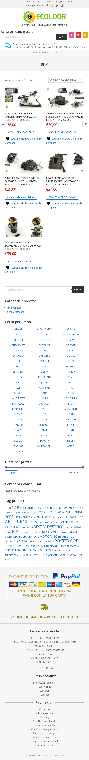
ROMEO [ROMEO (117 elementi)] (64, 546)
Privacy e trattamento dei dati (44, 741)
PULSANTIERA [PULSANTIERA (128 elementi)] (13, 546)
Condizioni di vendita (45, 725)
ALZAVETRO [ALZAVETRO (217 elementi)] (74, 517)
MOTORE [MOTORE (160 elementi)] (33, 536)
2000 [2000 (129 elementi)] (47, 512)
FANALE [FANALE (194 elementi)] (77, 527)
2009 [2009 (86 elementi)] (33, 517)
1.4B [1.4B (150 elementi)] (38, 508)
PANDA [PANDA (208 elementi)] (22, 541)
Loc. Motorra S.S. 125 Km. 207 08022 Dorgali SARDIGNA (46, 641)
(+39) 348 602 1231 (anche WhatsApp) (44, 649)
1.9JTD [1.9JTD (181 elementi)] (56, 508)
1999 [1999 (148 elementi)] (40, 512)
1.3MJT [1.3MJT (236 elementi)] (30, 507)
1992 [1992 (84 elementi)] (23, 512)
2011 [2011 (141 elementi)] (48, 517)
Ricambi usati (14, 307)
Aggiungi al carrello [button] (21, 132)
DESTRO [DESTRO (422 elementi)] (54, 526)
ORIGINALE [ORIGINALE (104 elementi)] (10, 541)
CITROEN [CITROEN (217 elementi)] (11, 527)
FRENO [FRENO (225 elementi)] (45, 532)
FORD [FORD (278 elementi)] (35, 532)
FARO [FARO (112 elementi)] (8, 532)
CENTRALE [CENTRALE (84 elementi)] (56, 522)
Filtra (11, 473)
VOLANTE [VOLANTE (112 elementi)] (53, 555)
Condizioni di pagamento (44, 729)
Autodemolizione (44, 713)
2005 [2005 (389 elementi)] (9, 516)
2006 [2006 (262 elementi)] (18, 517)
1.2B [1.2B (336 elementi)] (15, 507)
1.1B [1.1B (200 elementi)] (8, 508)
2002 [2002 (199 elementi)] (61, 512)
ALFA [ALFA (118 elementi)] (62, 517)
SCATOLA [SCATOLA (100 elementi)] (74, 546)
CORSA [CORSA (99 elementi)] (29, 527)
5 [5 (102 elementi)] (5, 512)
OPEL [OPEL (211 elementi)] (70, 536)
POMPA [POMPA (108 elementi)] (49, 541)
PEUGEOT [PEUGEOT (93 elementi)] (32, 541)
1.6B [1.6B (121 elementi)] (49, 508)
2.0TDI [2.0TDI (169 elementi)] (78, 508)
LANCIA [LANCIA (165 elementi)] (73, 532)
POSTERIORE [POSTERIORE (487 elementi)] (66, 541)
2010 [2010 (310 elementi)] (40, 516)
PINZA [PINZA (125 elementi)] (41, 541)
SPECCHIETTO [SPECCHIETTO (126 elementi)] (61, 550)
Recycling (44, 717)
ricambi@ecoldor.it (34, 5)
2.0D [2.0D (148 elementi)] (71, 508)
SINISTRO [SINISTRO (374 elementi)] (45, 549)
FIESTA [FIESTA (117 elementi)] (26, 532)
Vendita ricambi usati (44, 721)
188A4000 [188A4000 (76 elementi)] (11, 512)
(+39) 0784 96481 (44, 645)
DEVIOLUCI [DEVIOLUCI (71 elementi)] (67, 527)
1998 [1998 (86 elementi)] (34, 512)
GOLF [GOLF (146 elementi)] (54, 532)
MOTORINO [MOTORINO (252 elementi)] (49, 536)
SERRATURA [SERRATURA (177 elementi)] (13, 550)
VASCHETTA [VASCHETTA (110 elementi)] (40, 555)
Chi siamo (44, 709)
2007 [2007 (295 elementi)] (26, 517)
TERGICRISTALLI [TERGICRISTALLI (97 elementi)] (12, 555)
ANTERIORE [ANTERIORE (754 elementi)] (17, 521)
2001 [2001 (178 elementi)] (53, 512)
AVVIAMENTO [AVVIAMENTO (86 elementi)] (44, 522)
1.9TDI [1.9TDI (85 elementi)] (65, 508)
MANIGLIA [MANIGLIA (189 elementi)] (20, 536)
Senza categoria (15, 311)
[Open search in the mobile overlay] (34, 37)
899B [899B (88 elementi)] (18, 512)
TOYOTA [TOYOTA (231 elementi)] (27, 554)
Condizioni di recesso (44, 737)
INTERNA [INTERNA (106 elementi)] (63, 532)
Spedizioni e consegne (44, 733)
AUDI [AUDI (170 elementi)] (34, 522)
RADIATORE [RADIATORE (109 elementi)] (38, 546)
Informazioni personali (45, 682)
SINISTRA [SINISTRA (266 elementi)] (28, 550)
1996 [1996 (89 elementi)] (28, 512)
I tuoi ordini (45, 690)
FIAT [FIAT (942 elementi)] (17, 531)
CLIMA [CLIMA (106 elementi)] (22, 527)
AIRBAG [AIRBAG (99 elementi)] (55, 517)
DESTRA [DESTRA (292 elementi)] (40, 526)
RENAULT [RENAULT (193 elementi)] (53, 546)
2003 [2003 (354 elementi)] (69, 511)
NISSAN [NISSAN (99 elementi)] (62, 536)
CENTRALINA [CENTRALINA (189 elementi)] (70, 522)
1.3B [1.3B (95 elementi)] (22, 508)
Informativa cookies (44, 745)
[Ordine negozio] (66, 80)
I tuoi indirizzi (44, 686)
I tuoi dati (45, 694)
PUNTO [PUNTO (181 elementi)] (27, 546)
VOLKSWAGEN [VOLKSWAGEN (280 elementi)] (70, 554)
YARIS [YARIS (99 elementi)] (8, 559)
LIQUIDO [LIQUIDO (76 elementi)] (9, 537)
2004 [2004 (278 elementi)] (78, 512)
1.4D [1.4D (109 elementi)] (43, 508)
